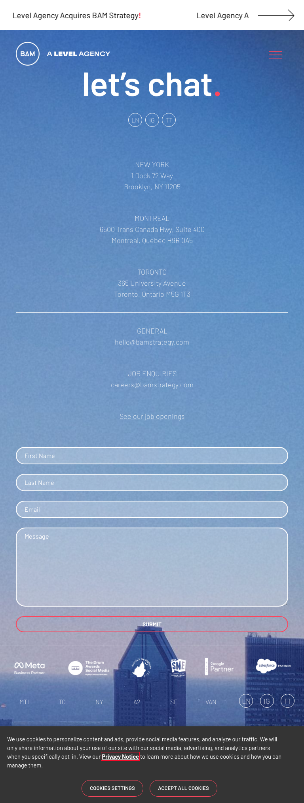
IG (152, 120)
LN (135, 120)
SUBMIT (152, 624)
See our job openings (152, 416)
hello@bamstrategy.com (152, 341)
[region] (152, 764)
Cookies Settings (112, 788)
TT (169, 120)
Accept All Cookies (183, 788)
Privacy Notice (120, 756)
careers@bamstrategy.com (152, 384)
